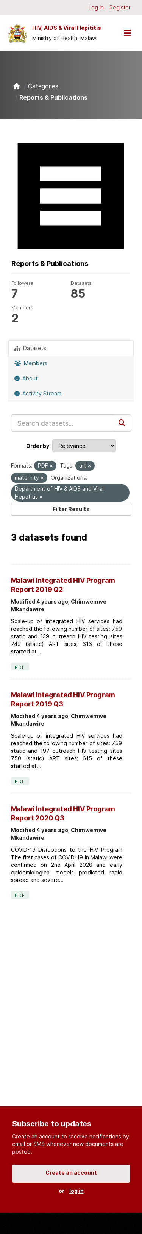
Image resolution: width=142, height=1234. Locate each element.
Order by (37, 446)
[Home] (16, 86)
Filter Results (71, 509)
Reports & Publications (53, 97)
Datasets (30, 348)
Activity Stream (37, 393)
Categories (43, 86)
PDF (20, 667)
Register (120, 7)
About (26, 378)
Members (30, 363)
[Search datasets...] (62, 423)
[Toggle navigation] (127, 33)
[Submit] (122, 423)
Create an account (71, 1172)
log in (76, 1191)
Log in (96, 7)
